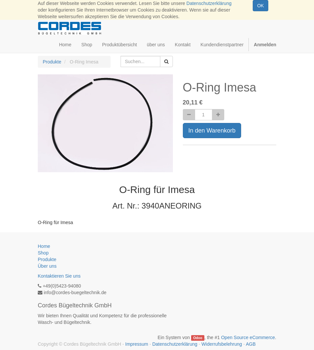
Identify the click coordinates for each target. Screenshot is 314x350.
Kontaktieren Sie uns (59, 276)
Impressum (136, 344)
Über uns (47, 266)
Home (44, 246)
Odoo (197, 338)
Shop (43, 252)
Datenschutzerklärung (209, 3)
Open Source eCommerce (248, 337)
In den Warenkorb (212, 130)
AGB (251, 344)
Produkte (52, 61)
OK (260, 5)
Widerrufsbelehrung (221, 344)
